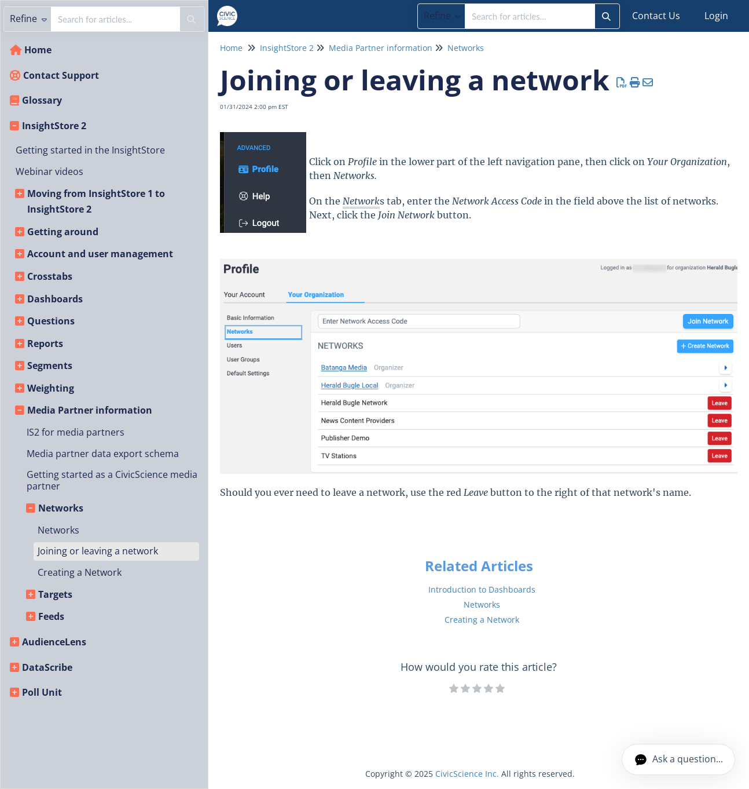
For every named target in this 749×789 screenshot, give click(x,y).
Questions (51, 321)
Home (38, 49)
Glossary (42, 100)
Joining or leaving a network (98, 551)
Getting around (62, 231)
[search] (530, 16)
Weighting (50, 388)
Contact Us (656, 15)
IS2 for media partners (75, 432)
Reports (45, 343)
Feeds (51, 616)
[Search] (606, 16)
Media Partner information (89, 410)
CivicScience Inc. (467, 773)
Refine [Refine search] (442, 15)
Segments (49, 365)
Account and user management (100, 253)
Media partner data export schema (103, 453)
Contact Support (61, 75)
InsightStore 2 (54, 125)
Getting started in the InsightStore (90, 150)
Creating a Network (80, 572)
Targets (55, 594)
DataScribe (47, 667)
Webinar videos (49, 171)
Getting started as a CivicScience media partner (112, 480)
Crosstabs (49, 276)
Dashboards (55, 299)
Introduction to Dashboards (481, 589)
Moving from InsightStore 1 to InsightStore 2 (96, 201)
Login (716, 15)
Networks (60, 508)
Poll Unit (42, 692)
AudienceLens (54, 641)
